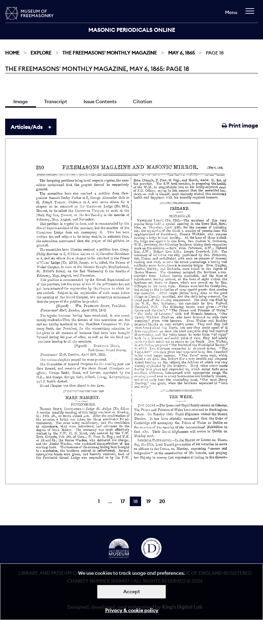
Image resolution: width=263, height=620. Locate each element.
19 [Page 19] (148, 501)
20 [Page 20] (162, 501)
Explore (40, 53)
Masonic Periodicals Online (131, 29)
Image (20, 101)
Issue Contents (100, 101)
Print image (240, 125)
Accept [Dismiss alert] (131, 591)
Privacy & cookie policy (131, 610)
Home (12, 53)
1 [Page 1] (99, 501)
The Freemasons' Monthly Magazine (109, 53)
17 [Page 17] (123, 501)
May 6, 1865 (181, 53)
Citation (142, 101)
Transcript (55, 101)
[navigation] (252, 14)
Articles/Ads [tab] (26, 126)
